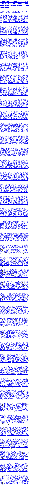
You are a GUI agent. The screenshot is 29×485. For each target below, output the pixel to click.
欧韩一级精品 (6, 349)
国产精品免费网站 (3, 111)
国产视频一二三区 (23, 140)
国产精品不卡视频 (3, 15)
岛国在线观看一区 (22, 213)
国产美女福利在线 (15, 78)
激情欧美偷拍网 (12, 369)
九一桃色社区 (12, 302)
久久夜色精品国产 (22, 79)
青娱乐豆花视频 (21, 419)
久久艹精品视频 (20, 156)
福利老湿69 (19, 356)
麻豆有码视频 (9, 322)
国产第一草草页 (15, 53)
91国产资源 (7, 356)
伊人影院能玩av (11, 250)
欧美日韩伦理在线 (3, 119)
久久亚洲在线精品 (16, 99)
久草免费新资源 (16, 42)
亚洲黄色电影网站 (19, 257)
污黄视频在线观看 (14, 86)
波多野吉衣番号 (18, 116)
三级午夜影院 (24, 302)
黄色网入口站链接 (9, 465)
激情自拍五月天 (5, 179)
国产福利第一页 (19, 445)
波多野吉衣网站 (17, 43)
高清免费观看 (11, 201)
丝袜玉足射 (10, 407)
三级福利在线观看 (24, 184)
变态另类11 (5, 418)
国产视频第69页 (20, 265)
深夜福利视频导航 (7, 35)
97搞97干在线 (4, 440)
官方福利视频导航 (9, 167)
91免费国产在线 (15, 201)
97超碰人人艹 (19, 457)
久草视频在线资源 (12, 288)
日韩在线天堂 (5, 64)
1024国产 (11, 451)
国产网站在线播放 (8, 81)
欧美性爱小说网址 (18, 150)
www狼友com (22, 335)
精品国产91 (25, 262)
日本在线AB (14, 289)
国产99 (17, 466)
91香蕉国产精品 (24, 210)
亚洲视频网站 (20, 167)
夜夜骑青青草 (20, 211)
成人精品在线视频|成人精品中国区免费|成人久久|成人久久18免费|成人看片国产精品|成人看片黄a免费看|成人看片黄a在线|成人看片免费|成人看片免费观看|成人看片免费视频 (14, 232)
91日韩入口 (3, 323)
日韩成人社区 (11, 359)
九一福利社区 (12, 454)
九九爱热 (25, 253)
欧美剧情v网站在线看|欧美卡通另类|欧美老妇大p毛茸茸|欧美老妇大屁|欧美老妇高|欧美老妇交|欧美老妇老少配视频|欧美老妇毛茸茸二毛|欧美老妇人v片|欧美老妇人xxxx (14, 242)
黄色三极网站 (7, 50)
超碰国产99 (11, 475)
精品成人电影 (25, 387)
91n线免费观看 (10, 305)
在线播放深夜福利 (6, 216)
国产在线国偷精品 (6, 59)
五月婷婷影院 (14, 282)
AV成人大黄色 (15, 405)
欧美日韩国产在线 (20, 337)
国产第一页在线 (5, 95)
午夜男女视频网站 (17, 197)
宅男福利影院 (4, 63)
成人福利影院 (22, 223)
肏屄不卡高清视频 (17, 371)
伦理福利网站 (17, 79)
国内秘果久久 (11, 275)
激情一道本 (23, 305)
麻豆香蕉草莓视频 (10, 271)
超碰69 (5, 275)
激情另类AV (4, 414)
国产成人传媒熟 (23, 404)
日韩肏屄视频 (24, 258)
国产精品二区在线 (12, 117)
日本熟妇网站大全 (3, 289)
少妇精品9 (3, 446)
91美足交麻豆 (3, 430)
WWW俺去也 (3, 427)
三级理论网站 (5, 55)
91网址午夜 (9, 311)
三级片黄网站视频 (17, 190)
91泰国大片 (5, 385)
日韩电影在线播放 (19, 203)
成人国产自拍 (16, 214)
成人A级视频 (5, 423)
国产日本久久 (23, 144)
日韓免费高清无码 (17, 66)
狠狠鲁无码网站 (15, 385)
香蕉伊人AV (13, 295)
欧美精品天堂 (13, 173)
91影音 (8, 275)
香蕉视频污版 (8, 302)
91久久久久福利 (17, 51)
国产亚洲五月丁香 (22, 102)
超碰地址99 (14, 277)
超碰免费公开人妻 (8, 202)
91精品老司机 (22, 433)
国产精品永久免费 (11, 392)
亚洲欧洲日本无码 (8, 439)
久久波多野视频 (7, 331)
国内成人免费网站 (9, 147)
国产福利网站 (23, 228)
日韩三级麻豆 (16, 418)
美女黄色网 (24, 478)
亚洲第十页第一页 (9, 21)
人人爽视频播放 (25, 107)
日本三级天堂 (19, 138)
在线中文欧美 (5, 166)
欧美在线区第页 (7, 175)
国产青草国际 (14, 21)
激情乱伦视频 (24, 405)
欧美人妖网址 (7, 26)
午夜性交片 (17, 253)
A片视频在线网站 (8, 82)
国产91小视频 (5, 284)
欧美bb (24, 415)
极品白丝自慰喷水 (7, 204)
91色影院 (15, 348)
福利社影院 (23, 272)
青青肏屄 (22, 422)
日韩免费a (26, 443)
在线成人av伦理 (16, 477)
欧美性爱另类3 (14, 301)
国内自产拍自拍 (2, 136)
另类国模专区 (14, 362)
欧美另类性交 (10, 301)
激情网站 (20, 446)
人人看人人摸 (3, 455)
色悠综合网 (14, 270)
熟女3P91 (21, 458)
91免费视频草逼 (21, 99)
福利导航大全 (7, 276)
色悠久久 (17, 391)
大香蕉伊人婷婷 (25, 394)
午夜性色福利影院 (25, 261)
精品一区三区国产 (4, 164)
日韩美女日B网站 (19, 166)
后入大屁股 (14, 260)
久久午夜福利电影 (6, 69)
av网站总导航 (9, 283)
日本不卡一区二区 (10, 149)
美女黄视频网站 (12, 79)
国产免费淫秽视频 (9, 192)
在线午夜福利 (18, 428)
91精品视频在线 (7, 381)
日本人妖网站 (6, 56)
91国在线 (7, 370)
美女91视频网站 (11, 420)
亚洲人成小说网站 (16, 329)
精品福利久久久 (21, 88)
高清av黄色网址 (9, 166)
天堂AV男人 (5, 432)
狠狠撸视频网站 (7, 18)
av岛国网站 (23, 386)
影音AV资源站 (15, 416)
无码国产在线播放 (14, 81)
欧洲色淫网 (7, 354)
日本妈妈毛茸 (3, 281)
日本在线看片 (23, 126)
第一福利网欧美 (13, 82)
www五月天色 (10, 342)
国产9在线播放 (21, 477)
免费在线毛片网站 (21, 62)
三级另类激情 (21, 380)
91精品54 (22, 288)
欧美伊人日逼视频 (17, 311)
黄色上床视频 (8, 454)
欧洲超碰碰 (11, 434)
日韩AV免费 (13, 469)
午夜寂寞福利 (20, 394)
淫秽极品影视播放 (25, 166)
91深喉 (22, 271)
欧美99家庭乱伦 (25, 86)
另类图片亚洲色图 (14, 423)
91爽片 (26, 277)
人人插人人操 (6, 379)
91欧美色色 (22, 480)
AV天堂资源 (14, 459)
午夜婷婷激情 (18, 459)
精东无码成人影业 (20, 441)
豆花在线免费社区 (18, 312)
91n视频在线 (16, 306)
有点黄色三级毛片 (10, 129)
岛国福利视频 (7, 399)
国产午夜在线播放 (13, 186)
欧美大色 (13, 284)
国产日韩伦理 (23, 470)
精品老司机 (21, 324)
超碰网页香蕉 (26, 78)
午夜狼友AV (24, 390)
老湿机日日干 (5, 130)
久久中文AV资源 (18, 272)
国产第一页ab (25, 385)
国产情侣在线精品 (14, 16)
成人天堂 (9, 293)
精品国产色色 (16, 326)
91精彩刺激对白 (8, 46)
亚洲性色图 (2, 349)
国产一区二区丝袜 (24, 76)
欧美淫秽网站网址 (23, 160)
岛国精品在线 (4, 94)
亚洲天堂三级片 (23, 116)
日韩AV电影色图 (2, 272)
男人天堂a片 (26, 344)
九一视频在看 (6, 421)
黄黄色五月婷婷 (24, 130)
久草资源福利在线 (17, 294)
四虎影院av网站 (18, 381)
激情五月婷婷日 (22, 178)
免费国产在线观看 (15, 135)
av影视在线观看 (2, 212)
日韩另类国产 (12, 15)
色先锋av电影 (12, 350)
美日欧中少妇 (18, 271)
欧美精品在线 (20, 95)
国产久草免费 (23, 472)
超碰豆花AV (11, 341)
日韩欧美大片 (12, 464)
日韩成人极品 (19, 174)
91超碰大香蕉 (16, 420)
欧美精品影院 (21, 32)
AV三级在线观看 (15, 149)
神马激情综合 (23, 393)
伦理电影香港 (10, 205)
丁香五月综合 (2, 201)
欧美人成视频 (12, 137)
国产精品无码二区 (22, 119)
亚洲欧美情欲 (7, 262)
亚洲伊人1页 (10, 484)
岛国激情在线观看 (19, 427)
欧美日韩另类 (24, 125)
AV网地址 (6, 478)
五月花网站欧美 (15, 179)
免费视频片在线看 (24, 177)
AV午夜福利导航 (15, 297)
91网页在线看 (9, 406)
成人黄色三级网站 (25, 81)
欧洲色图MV (17, 384)
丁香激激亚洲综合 (20, 28)
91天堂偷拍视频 (25, 103)
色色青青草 (6, 397)
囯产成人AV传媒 (18, 415)
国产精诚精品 (19, 281)
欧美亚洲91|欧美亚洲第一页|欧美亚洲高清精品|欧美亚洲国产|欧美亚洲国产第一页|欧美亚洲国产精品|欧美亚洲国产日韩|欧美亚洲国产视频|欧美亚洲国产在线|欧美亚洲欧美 (14, 233)
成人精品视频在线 (24, 154)
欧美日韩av (7, 451)
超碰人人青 (7, 317)
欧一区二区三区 (19, 263)
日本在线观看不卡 (20, 106)
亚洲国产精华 (5, 253)
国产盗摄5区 (17, 369)
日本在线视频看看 (19, 210)
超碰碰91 (2, 481)
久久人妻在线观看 (6, 326)
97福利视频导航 (11, 348)
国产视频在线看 (21, 329)
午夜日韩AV (11, 399)
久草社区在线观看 (24, 298)
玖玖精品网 (23, 333)
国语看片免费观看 (15, 211)
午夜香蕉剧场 (25, 317)
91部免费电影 (3, 356)
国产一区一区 (15, 185)
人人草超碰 (4, 355)
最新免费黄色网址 (16, 209)
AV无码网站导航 (14, 337)
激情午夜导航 (20, 309)
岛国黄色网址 (18, 30)
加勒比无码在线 (2, 29)
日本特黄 (1, 435)
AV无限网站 (20, 466)
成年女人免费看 (11, 62)
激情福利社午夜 (22, 30)
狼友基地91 (14, 299)
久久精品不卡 (25, 54)
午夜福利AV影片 (17, 330)
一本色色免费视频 (5, 337)
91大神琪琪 (10, 463)
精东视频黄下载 (7, 438)
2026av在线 (23, 260)
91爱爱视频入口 (11, 168)
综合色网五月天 (13, 353)
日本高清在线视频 (24, 192)
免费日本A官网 (25, 411)
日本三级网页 (25, 205)
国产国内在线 (17, 123)
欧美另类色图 (11, 357)
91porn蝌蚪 (19, 321)
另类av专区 (7, 477)
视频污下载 (19, 331)
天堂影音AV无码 (16, 341)
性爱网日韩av (15, 356)
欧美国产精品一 (3, 135)
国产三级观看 (23, 150)
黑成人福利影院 (5, 126)
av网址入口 (4, 458)
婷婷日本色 (16, 259)
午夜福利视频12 (7, 153)
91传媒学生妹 (21, 418)
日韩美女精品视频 (16, 118)
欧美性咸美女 (23, 406)
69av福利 (10, 361)
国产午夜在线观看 (12, 217)
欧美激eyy (24, 441)
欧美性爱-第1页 (5, 16)
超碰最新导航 (15, 478)
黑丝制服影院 (26, 391)
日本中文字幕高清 (15, 156)
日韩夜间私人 (19, 105)
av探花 (17, 439)
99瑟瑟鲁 (2, 329)
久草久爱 (24, 403)
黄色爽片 (17, 378)
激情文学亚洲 (16, 475)
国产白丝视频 (19, 83)
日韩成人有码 (5, 479)
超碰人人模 (18, 299)
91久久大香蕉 (20, 373)
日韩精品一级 (7, 288)
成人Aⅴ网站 (4, 369)
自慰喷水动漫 (11, 131)
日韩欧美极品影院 (10, 68)
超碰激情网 (16, 454)
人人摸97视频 (9, 442)
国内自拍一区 (3, 165)
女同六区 (22, 312)
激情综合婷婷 (12, 143)
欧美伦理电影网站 (12, 59)
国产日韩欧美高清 (12, 152)
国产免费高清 (22, 155)
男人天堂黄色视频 (6, 168)
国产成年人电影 (7, 79)
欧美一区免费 (15, 128)
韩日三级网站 (15, 305)
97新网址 (27, 342)
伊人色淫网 (4, 257)
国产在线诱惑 (26, 88)
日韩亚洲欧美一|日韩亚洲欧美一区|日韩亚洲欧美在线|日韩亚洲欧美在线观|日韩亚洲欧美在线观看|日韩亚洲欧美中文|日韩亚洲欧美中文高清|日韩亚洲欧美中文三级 (14, 240)
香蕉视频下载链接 (25, 282)
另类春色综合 (15, 410)
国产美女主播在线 (22, 77)
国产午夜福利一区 (24, 39)
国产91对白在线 (10, 80)
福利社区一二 (3, 163)
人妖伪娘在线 (16, 471)
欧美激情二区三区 (24, 222)
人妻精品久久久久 (10, 78)
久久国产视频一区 (20, 200)
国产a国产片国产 (5, 187)
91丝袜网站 (26, 288)
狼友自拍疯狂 (18, 286)
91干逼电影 (12, 467)
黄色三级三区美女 (17, 44)
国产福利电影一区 (25, 19)
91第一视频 (3, 341)
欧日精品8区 (2, 392)
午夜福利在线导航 (25, 382)
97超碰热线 (14, 378)
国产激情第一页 (18, 360)
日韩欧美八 (25, 337)
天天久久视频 (26, 293)
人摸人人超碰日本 (19, 395)
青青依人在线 (11, 466)
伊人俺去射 (8, 467)
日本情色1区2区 (19, 348)
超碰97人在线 (26, 477)
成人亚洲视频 (10, 95)
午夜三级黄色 (11, 224)
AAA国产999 (21, 476)
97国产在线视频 (20, 463)
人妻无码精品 (20, 31)
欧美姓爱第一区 (23, 349)
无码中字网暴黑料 (3, 140)
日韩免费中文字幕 (25, 136)
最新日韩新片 (14, 55)
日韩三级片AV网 (11, 456)
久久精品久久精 (9, 432)
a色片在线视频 (24, 167)
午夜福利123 (20, 259)
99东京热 (27, 472)
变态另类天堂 (9, 393)
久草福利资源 (20, 439)
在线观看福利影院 (11, 214)
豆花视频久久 (20, 398)
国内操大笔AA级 (23, 35)
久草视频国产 (14, 360)
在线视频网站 (20, 19)
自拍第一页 (23, 445)
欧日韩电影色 (8, 119)
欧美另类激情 (5, 70)
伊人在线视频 (23, 430)
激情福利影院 (13, 314)
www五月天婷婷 (25, 432)
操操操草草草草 (19, 76)
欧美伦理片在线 (21, 163)
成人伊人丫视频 (16, 372)
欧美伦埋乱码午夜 (23, 431)
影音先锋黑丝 (23, 338)
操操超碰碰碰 (8, 92)
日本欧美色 (9, 469)
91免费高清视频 (13, 100)
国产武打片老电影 (17, 213)
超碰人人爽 (16, 444)
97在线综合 (23, 334)
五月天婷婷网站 (15, 56)
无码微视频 (22, 443)
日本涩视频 (20, 297)
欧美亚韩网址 (10, 76)
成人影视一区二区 (7, 77)
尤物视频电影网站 (20, 151)
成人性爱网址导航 (9, 402)
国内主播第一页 (2, 202)
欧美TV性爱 (3, 285)
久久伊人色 (4, 405)
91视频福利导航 (20, 390)
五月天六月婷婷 (25, 106)
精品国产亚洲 (7, 224)
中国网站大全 (16, 168)
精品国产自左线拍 (20, 64)
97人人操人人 (2, 256)
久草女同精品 (20, 300)
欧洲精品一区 (3, 227)
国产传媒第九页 (9, 445)
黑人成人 (7, 414)
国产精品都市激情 (10, 70)
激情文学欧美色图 (23, 51)
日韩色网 (15, 464)
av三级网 (14, 271)
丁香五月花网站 (18, 58)
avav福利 (25, 381)
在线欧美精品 (3, 43)
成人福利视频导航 (20, 432)
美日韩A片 (5, 368)
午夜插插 (2, 275)
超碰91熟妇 (26, 360)
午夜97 (15, 264)
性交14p (25, 299)
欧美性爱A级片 (8, 433)
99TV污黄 (8, 447)
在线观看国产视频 (3, 100)
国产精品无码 (25, 112)
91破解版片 (10, 273)
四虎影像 (1, 287)
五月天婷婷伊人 (17, 199)
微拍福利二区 (5, 41)
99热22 (4, 261)
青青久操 (12, 293)
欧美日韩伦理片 (18, 82)
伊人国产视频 (14, 192)
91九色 (27, 345)
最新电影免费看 (15, 229)
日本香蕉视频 (23, 330)
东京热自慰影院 (6, 142)
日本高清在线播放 (8, 212)
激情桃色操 (24, 373)
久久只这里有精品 (13, 374)
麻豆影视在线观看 (8, 188)
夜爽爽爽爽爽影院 (4, 222)
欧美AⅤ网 (11, 249)
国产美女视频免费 (17, 148)
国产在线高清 (21, 227)
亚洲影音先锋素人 (19, 407)
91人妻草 (23, 465)
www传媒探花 (6, 345)
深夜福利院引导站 (15, 251)
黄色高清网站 (6, 178)
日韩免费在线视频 (4, 34)
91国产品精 (20, 307)
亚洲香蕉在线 (7, 213)
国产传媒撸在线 (17, 38)
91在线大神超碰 (10, 452)
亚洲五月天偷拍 (18, 470)
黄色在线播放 (2, 137)
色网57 (22, 415)
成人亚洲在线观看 (17, 160)
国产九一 (22, 275)
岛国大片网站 (20, 16)
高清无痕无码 (7, 341)
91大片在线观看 (14, 310)
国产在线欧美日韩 (7, 162)
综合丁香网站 (7, 20)
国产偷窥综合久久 (23, 40)
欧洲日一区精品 (21, 344)
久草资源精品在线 (8, 373)
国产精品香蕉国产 (25, 196)
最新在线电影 (22, 38)
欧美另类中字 (15, 151)
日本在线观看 (12, 396)
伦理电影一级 (3, 208)
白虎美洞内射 (4, 406)
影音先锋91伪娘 (25, 271)
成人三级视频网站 (20, 91)
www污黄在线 (13, 470)
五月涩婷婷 (21, 299)
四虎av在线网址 (14, 349)
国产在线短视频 (19, 65)
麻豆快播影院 (17, 335)
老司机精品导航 (4, 264)
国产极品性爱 (18, 433)
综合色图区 (19, 422)
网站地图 (19, 12)
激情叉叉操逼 (21, 20)
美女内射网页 (25, 131)
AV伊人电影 (13, 355)
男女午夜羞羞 (4, 160)
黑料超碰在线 (15, 107)
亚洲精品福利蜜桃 (18, 117)
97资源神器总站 (7, 380)
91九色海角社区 (11, 323)
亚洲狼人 (22, 381)
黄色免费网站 (2, 294)
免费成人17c (11, 281)
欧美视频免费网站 (23, 44)
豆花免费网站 (13, 312)
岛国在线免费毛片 (14, 198)
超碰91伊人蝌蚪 (10, 416)
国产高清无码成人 (23, 132)
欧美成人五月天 (25, 229)
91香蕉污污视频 (25, 216)
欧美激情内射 (18, 447)
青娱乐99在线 (23, 249)
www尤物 (5, 283)
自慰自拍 (12, 446)
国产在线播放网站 (21, 104)
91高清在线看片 (10, 64)
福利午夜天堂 (7, 422)
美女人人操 (12, 311)
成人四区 (10, 277)
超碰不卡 (3, 359)
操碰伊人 (22, 284)
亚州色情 (16, 386)
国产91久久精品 (14, 91)
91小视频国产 (9, 274)
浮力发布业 (10, 349)
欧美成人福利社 (18, 63)
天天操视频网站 (22, 283)
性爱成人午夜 (2, 399)
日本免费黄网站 (25, 56)
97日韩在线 (6, 484)
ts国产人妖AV (22, 250)
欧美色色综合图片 (11, 440)
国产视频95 (25, 482)
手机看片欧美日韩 (9, 30)
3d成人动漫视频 (2, 104)
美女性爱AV (13, 258)
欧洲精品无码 (25, 161)
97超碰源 (10, 444)
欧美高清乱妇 (21, 131)
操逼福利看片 (16, 62)
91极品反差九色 (21, 285)
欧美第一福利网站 (19, 172)
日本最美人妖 (7, 124)
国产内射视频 (18, 283)
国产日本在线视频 (17, 87)
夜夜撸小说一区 (25, 32)
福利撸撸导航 (4, 465)
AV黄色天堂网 (5, 483)
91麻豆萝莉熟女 (24, 273)
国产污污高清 (3, 203)
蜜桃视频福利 (19, 370)
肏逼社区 (23, 342)
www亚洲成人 (11, 387)
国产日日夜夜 (7, 277)
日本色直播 (23, 481)
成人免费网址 (14, 126)
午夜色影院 (2, 283)
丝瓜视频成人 (5, 220)
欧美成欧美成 (16, 175)
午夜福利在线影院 (8, 360)
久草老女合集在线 (4, 416)
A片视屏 (20, 350)
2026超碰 (18, 256)
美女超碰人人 (17, 314)
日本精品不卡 (9, 106)
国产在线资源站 (18, 171)
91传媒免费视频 (11, 394)
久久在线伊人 (17, 440)
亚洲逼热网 (25, 444)
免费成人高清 (21, 139)
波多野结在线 (14, 125)
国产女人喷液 (11, 142)
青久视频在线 (20, 34)
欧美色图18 (9, 353)
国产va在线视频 (4, 125)
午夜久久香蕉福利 (8, 427)
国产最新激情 (19, 142)
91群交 (20, 333)
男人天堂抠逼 (7, 350)
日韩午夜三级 (10, 103)
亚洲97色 (16, 258)
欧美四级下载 (20, 224)
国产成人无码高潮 (17, 15)
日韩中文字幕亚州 (20, 112)
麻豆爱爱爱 (20, 302)
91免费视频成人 (3, 228)
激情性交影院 (23, 71)
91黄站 (15, 324)
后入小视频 (9, 264)
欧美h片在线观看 (6, 144)
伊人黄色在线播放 (19, 346)
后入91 (17, 307)
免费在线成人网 (12, 319)
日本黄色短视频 (5, 466)
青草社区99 (22, 311)
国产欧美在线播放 (22, 93)
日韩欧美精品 (5, 120)
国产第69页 (6, 336)
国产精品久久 (19, 275)
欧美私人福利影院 (12, 124)
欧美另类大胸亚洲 (17, 153)
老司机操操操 (15, 31)
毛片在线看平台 (21, 42)
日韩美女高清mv (23, 58)
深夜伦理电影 (7, 93)
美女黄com (17, 333)
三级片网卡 (10, 282)
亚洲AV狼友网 (21, 438)
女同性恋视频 (21, 326)
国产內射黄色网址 (5, 250)
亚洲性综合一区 (18, 165)
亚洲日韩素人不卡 (20, 464)
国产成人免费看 (5, 19)
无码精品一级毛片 (5, 74)
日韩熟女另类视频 (24, 469)
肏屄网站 (1, 362)
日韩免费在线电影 (24, 41)
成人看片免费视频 (10, 164)
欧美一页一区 (7, 453)
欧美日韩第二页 (4, 67)
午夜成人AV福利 (5, 426)
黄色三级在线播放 (15, 34)
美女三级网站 (8, 196)
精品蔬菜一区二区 (20, 387)
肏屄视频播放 (22, 264)
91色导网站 (26, 378)
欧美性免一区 (10, 368)
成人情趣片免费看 (24, 138)
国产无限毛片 (7, 27)
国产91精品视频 (25, 101)
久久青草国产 (15, 457)
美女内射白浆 (20, 251)
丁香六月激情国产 (19, 125)
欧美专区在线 (8, 51)
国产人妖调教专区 (25, 300)
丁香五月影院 (4, 467)
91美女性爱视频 (23, 124)
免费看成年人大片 (20, 107)
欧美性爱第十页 (4, 68)
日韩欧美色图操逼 (26, 28)
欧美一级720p (5, 334)
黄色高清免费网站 (18, 469)
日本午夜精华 (14, 395)
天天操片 (6, 346)
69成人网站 (8, 471)
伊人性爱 (2, 378)
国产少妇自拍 (16, 350)
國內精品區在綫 (18, 383)
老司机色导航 (5, 468)
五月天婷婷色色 (17, 284)
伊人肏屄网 (24, 346)
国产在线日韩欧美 (3, 114)
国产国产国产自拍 (10, 296)
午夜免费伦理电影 (17, 71)
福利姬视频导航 (12, 29)
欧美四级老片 (19, 141)
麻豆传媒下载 (19, 188)
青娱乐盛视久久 (11, 344)
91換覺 (15, 443)
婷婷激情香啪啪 (10, 297)
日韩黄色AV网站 (8, 300)
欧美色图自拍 (11, 17)
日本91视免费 (13, 415)
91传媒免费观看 (8, 295)
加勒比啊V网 (14, 439)
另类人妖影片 (13, 208)
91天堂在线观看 (22, 199)
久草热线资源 (4, 471)
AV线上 (11, 320)
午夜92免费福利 (25, 118)
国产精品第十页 (3, 415)
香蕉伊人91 (7, 361)
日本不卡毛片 (12, 148)
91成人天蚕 (5, 313)
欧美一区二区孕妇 (4, 172)
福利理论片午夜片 (24, 92)
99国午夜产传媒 (19, 423)
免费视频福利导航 (6, 325)
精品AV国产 (12, 306)
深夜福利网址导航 (4, 447)
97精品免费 (16, 285)
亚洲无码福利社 (9, 409)
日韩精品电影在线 (8, 132)
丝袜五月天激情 (9, 367)
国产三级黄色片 (8, 100)
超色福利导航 (23, 128)
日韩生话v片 (18, 483)
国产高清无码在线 (23, 100)
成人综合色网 (13, 199)
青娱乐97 (11, 331)
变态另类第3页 (23, 67)
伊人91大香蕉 (23, 325)
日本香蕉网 (10, 426)
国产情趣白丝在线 (9, 33)
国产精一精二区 (22, 59)
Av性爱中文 (11, 317)
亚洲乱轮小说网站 (12, 472)
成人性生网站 (26, 419)
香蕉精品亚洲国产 (20, 478)
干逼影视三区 (20, 101)
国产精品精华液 (2, 44)
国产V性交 (22, 451)
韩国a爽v (19, 366)
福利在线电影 (22, 33)
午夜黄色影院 (8, 257)
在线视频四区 (12, 44)
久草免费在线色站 (10, 324)
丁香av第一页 (7, 429)
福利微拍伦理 (4, 393)
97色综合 (15, 275)
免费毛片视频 (19, 368)
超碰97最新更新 (10, 346)
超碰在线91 (25, 384)
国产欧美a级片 (16, 32)
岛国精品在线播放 (9, 384)
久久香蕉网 (14, 391)
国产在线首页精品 (12, 123)
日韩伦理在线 (12, 325)
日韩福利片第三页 (12, 38)
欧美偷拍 (25, 380)
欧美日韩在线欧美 (7, 137)
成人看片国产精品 (14, 188)
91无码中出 (14, 336)
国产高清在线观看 (11, 90)
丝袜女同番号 (10, 16)
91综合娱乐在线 (12, 429)
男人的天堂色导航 (23, 353)
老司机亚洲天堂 (22, 270)
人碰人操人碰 (21, 262)
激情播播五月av (18, 435)
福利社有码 (13, 404)
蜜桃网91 (21, 434)
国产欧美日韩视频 (8, 215)
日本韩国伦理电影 (22, 18)
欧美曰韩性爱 (13, 332)
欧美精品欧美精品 (20, 205)
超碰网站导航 (11, 57)
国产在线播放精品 (8, 177)
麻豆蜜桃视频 (23, 120)
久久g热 (2, 335)
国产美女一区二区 (13, 210)
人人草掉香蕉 (26, 168)
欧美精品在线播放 (14, 167)
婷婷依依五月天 (22, 429)
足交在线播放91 (24, 31)
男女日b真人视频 (14, 83)
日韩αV (20, 336)
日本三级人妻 (18, 277)
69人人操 (26, 260)
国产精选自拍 (10, 130)
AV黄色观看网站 (9, 174)
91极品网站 (14, 383)
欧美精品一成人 (25, 452)
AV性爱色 (24, 259)
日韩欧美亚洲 (17, 261)
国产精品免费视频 (24, 225)
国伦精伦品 (21, 411)
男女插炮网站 (13, 71)
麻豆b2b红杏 (14, 445)
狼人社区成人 (26, 115)
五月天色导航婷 (12, 430)
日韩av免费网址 (13, 458)
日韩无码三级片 (24, 409)
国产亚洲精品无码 (12, 35)
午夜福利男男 (2, 27)
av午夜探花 (9, 312)
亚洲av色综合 (10, 478)
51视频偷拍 (9, 313)
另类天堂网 (21, 361)
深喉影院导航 (8, 154)
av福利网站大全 (16, 442)
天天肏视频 (3, 354)
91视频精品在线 (24, 111)
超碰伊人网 (18, 270)
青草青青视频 (15, 17)
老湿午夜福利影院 (25, 201)
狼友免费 (15, 325)
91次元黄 (18, 320)
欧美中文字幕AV (19, 342)
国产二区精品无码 (23, 165)
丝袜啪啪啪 (7, 265)
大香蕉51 (17, 324)
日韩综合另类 (25, 47)
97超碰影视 (19, 405)
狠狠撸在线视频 (7, 152)
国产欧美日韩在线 (13, 116)
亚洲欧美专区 (12, 252)
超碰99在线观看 (5, 307)
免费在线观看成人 (10, 176)
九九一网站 (16, 366)
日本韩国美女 (2, 224)
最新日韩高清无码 (3, 89)
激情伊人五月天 (10, 54)
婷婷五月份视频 (15, 480)
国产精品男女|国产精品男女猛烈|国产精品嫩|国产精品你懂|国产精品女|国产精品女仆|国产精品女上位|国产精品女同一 (14, 245)
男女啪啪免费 (15, 129)
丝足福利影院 (10, 378)
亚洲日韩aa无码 (17, 404)
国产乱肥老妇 (9, 105)
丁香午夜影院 (5, 299)
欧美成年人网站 (6, 17)
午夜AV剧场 (5, 263)
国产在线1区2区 (25, 70)
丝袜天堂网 (5, 287)
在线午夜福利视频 (22, 52)
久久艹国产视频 (24, 350)
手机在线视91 (20, 467)
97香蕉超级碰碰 (20, 135)
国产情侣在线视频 (4, 128)
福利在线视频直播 (15, 19)
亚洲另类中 (8, 435)
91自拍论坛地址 (7, 29)
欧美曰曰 (22, 332)
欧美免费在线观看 (18, 114)
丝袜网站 (19, 345)
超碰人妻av (3, 419)
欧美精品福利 (17, 202)
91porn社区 (6, 419)
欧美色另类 (16, 321)
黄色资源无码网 (11, 213)
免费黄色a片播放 (23, 148)
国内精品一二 (7, 371)
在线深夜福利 (22, 197)
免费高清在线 (13, 202)
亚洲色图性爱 (17, 392)
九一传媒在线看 (5, 444)
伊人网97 (5, 367)
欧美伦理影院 (14, 39)
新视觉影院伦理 (5, 32)
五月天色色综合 (20, 70)
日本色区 (26, 393)
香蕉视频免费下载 (9, 358)
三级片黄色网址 (22, 87)
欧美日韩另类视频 (14, 106)
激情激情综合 (3, 439)
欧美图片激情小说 (18, 208)
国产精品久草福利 (4, 311)
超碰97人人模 (11, 345)
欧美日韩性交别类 (11, 45)
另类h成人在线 (4, 443)
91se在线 (11, 431)
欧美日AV (3, 300)
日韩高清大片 (19, 46)
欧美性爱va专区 (4, 374)
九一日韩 (13, 367)
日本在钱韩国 (12, 438)
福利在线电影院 (16, 227)
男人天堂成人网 (26, 479)
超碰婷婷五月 (20, 69)
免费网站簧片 (24, 417)
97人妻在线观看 (15, 345)
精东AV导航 (10, 379)
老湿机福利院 (13, 322)
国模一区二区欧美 (14, 127)
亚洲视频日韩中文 (10, 398)
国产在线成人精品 (25, 91)
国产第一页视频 (12, 159)
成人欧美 (14, 346)
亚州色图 (8, 468)
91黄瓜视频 (6, 308)
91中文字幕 (24, 309)
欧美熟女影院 (7, 38)
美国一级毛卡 (16, 252)
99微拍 (24, 399)
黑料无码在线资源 (5, 214)
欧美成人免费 (6, 392)
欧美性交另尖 (11, 308)
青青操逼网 (4, 409)
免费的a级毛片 (17, 139)
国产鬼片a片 (16, 265)
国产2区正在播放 (3, 105)
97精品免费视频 (18, 67)
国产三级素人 (6, 480)
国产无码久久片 (13, 203)
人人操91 (20, 341)
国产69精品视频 (10, 107)
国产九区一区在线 (3, 433)
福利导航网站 (18, 126)
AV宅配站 (21, 367)
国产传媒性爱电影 (19, 357)
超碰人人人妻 (24, 269)
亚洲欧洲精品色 (12, 114)
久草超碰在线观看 (12, 75)
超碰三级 (12, 321)
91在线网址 (15, 249)
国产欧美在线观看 (13, 155)
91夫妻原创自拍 (24, 65)
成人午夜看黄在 (2, 215)
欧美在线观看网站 (20, 47)
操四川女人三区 (15, 103)
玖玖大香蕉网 (21, 313)
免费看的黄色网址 (7, 372)
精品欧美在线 (9, 67)
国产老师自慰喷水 (8, 208)
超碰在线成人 (21, 396)
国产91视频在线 (9, 125)
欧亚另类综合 (21, 403)
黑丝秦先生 (6, 310)
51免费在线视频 (11, 371)
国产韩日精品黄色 (22, 319)
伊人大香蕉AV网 (8, 446)
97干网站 (4, 319)
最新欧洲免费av (15, 200)
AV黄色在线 (26, 370)
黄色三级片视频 (3, 322)
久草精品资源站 (24, 301)
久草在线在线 (25, 149)
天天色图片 (24, 395)
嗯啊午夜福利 (15, 54)
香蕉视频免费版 (23, 188)
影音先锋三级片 (18, 402)
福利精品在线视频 (24, 83)
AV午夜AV (22, 294)
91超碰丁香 (18, 353)
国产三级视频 (20, 399)
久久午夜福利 (5, 31)
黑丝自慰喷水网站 (22, 137)
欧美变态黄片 (19, 128)
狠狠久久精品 (3, 464)
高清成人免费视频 (4, 78)
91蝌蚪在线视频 (16, 74)
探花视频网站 (19, 318)
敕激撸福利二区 (16, 90)
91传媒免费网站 (24, 356)
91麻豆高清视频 (25, 434)
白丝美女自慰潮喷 (14, 89)
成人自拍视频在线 (9, 228)
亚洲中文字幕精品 (22, 74)
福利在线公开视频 (22, 27)
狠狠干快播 (7, 285)
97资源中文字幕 (23, 204)
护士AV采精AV (9, 476)
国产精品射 (14, 414)
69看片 (10, 343)
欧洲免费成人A (5, 141)
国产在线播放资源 (7, 117)
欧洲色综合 (7, 464)
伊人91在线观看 (6, 357)
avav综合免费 (3, 387)
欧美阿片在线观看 (12, 285)
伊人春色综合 (5, 269)
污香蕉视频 (13, 335)
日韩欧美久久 (4, 286)
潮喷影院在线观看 (7, 66)
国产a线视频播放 (10, 221)
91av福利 (17, 336)
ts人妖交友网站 (18, 362)
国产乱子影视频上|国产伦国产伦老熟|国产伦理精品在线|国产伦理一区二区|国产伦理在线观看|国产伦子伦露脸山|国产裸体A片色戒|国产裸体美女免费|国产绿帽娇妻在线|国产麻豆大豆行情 (14, 238)
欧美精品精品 (25, 123)
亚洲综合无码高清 (8, 173)
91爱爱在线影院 (17, 430)
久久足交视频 (8, 258)
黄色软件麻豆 (6, 107)
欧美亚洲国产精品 (21, 175)
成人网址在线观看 (8, 272)
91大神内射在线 (13, 132)
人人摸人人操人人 (15, 397)
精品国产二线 (13, 120)
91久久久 (13, 384)
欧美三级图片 (20, 17)
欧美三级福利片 (23, 68)
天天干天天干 (8, 410)
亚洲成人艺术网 (18, 468)
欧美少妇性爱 (7, 217)
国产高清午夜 (9, 222)
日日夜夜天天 (21, 123)
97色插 (25, 265)
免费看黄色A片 (11, 93)
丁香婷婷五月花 (20, 56)
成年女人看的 (19, 222)
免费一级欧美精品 (6, 40)
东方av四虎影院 (9, 459)
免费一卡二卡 (25, 467)
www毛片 (10, 414)
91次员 (19, 480)
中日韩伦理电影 (5, 205)
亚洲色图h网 (22, 293)
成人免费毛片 (23, 171)
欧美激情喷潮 (10, 161)
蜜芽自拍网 (19, 349)
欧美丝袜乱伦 (15, 216)
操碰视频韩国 (16, 296)
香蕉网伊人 (6, 256)
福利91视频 (6, 391)
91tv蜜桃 (6, 324)
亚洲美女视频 (9, 28)
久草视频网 (23, 402)
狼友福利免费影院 (17, 40)
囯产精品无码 (23, 46)
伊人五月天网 (24, 457)
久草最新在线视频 (24, 117)
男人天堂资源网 (20, 479)
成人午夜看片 (11, 118)
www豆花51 (16, 467)
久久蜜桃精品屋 (21, 440)
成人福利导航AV (2, 252)
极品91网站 (13, 483)
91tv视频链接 (14, 320)
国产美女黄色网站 (24, 366)
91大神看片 (16, 302)
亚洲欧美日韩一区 (4, 88)
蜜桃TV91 (19, 386)
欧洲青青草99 (16, 359)
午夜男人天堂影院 (24, 318)
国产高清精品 (26, 113)
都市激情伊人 (18, 443)
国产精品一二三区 (19, 86)
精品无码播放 (10, 126)
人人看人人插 (17, 217)
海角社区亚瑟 (2, 262)
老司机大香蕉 (9, 443)
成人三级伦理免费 (20, 57)
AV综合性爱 (10, 480)
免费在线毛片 (21, 391)
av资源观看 (14, 421)
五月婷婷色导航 (15, 334)
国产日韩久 (24, 423)
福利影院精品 (4, 154)
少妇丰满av (5, 362)
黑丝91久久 (9, 482)
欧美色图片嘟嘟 (20, 189)
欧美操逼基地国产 (18, 472)
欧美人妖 (22, 286)
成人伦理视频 (13, 160)
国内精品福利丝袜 (9, 91)
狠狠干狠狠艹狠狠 (22, 320)
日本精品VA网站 (4, 353)
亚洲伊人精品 (10, 185)
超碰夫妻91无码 (3, 21)
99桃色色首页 (12, 326)
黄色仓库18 (7, 344)
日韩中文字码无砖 (3, 92)
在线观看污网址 (7, 148)
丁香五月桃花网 (12, 92)
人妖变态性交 (18, 393)
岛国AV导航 (4, 441)
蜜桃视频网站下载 (22, 153)
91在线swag (10, 336)
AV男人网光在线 (6, 259)
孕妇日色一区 (17, 159)
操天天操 (23, 427)
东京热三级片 (12, 227)
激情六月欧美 (3, 58)
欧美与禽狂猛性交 (5, 282)
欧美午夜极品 (12, 115)
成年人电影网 (25, 34)
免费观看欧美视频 (22, 162)
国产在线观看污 (18, 75)
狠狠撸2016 (16, 313)
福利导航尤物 (25, 147)
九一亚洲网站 (6, 408)
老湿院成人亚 (5, 112)
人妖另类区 (17, 455)
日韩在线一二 (22, 322)
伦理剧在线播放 (18, 39)
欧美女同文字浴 (20, 214)
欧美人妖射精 (2, 276)
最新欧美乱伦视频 (15, 130)
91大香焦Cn (17, 295)
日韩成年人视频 (5, 103)
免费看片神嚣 (22, 50)
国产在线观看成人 (8, 199)
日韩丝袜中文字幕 (10, 156)
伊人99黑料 (12, 366)
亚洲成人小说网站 (16, 308)
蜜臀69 (8, 348)
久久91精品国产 (21, 226)
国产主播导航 (25, 53)
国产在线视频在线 (24, 174)
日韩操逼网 (24, 466)
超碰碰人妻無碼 (11, 481)
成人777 (7, 305)
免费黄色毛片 (3, 177)
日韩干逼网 (7, 261)
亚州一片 (16, 373)
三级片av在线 (23, 383)
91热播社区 (6, 395)
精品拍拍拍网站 (25, 26)
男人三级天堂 (18, 155)
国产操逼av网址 (12, 261)
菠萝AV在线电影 (10, 385)
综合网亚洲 (20, 453)
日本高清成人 (12, 223)
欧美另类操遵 (20, 410)
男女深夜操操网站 (21, 164)
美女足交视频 (4, 431)
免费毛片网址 (6, 329)
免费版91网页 (3, 370)
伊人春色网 (13, 428)
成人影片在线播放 (3, 186)
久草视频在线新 (5, 47)
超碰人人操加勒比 (3, 46)
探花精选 (1, 452)
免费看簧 (14, 434)
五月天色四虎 (8, 43)
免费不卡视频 (18, 100)
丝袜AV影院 (8, 369)
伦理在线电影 (25, 89)
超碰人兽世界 (15, 317)
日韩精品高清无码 (18, 204)
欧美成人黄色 (5, 452)
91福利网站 (24, 458)
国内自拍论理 (14, 407)
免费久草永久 (10, 127)
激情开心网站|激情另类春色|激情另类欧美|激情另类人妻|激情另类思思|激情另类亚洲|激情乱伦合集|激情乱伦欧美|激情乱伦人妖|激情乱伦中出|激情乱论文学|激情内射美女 (14, 236)
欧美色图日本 (2, 336)
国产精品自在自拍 (13, 196)
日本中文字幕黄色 (10, 479)
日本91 (26, 427)
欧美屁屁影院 (20, 136)
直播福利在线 (16, 163)
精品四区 (24, 397)
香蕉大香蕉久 (13, 253)
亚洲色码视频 (14, 76)
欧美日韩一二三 (11, 27)
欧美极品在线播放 (12, 144)
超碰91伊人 (25, 408)
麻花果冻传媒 (24, 16)
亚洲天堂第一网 (5, 296)
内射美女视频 (14, 30)
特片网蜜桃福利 (20, 54)
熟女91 (4, 273)
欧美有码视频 (17, 119)
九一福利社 (3, 309)
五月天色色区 (24, 306)
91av (27, 251)
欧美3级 (20, 481)
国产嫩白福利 (9, 120)
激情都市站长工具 (23, 447)
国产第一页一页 (18, 215)
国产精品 (14, 466)
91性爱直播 (17, 426)
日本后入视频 (10, 310)
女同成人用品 (8, 75)
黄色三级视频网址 (14, 46)
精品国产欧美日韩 (11, 259)
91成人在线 (15, 281)
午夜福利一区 (8, 114)
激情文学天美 (11, 382)
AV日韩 (3, 277)
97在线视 (4, 470)
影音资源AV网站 (23, 468)
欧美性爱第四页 (2, 79)
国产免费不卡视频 (4, 176)
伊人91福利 (7, 309)
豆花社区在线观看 (22, 442)
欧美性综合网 (10, 211)
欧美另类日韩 (6, 54)
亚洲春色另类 (21, 308)
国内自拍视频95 (19, 374)
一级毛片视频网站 (19, 212)
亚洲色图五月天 (24, 69)
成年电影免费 (8, 15)
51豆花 (15, 307)
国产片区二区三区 (21, 191)
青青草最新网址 (17, 137)
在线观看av (23, 360)
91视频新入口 (17, 411)
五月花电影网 (15, 269)
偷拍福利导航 (16, 104)
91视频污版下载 (9, 39)
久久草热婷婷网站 (16, 250)
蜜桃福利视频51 (6, 113)
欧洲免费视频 (26, 43)
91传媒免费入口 (23, 287)
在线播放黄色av (12, 150)
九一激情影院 (10, 397)
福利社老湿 (13, 409)
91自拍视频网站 (8, 71)
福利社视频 (24, 297)
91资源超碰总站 (21, 444)
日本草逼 (12, 418)
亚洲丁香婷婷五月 (5, 151)
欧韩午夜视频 (4, 358)
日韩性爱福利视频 (8, 203)
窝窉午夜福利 (10, 112)
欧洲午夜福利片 (20, 452)
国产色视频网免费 (6, 62)
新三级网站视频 (24, 142)
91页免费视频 (22, 372)
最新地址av (6, 294)
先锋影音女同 (5, 221)
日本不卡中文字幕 (3, 420)
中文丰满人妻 (19, 249)
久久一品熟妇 (6, 335)
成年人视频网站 (12, 139)
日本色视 (13, 444)
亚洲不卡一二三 (20, 397)
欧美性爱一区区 (19, 347)
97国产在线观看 (8, 86)
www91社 (23, 289)
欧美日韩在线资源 (20, 185)
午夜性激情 (11, 441)
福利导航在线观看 (15, 187)
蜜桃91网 (25, 371)
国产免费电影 (10, 19)
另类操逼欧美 (5, 28)
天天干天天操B (5, 298)
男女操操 (26, 348)
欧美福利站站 (9, 138)
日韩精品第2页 (10, 184)
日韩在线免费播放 (16, 88)
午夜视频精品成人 (15, 205)
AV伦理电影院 (2, 394)
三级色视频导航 (14, 166)
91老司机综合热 (16, 446)
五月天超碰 (12, 313)
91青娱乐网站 (25, 307)
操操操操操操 (15, 174)
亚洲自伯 (11, 381)
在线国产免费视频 (11, 52)
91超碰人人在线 (7, 411)
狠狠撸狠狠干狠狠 (7, 115)
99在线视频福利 (5, 428)
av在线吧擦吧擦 (15, 64)
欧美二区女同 (20, 201)
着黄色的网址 (22, 186)
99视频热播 (2, 484)
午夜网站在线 (17, 29)
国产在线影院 (6, 45)
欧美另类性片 (13, 58)
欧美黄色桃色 (16, 481)
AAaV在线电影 (25, 359)
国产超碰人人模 (10, 34)
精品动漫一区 (7, 57)
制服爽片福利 (3, 396)
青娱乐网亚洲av (15, 408)
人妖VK (4, 350)
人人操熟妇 (10, 256)
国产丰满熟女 (14, 172)
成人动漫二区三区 (22, 90)
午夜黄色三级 (15, 331)
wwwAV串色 (4, 366)
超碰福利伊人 (22, 29)
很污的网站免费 (5, 161)
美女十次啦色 (15, 452)
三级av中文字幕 (5, 127)
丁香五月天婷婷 (18, 55)
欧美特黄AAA (21, 426)
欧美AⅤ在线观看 (5, 342)
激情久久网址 (14, 94)
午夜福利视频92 (11, 42)
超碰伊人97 (11, 380)
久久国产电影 (8, 160)
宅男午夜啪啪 (20, 417)
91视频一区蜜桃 (12, 333)
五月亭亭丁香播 (14, 65)
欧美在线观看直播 (3, 167)
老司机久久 (26, 335)
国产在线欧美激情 (17, 27)
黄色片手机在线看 (19, 196)
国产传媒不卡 (18, 451)
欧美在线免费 (17, 77)
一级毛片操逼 (8, 227)
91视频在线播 (23, 345)
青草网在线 (19, 334)
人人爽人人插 (10, 55)
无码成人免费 (11, 216)
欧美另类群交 (26, 250)
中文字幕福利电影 (7, 197)
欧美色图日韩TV (18, 406)
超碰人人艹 (14, 298)
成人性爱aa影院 (5, 99)
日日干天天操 (10, 141)
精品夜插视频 (10, 220)
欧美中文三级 (5, 229)
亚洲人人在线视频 (10, 179)
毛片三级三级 (11, 113)
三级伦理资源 (13, 67)
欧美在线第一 (5, 83)
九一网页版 (24, 252)
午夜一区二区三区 (23, 143)
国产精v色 (3, 434)
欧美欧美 (10, 335)
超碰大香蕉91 (15, 347)
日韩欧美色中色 (8, 190)
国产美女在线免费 (10, 99)
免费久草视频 (6, 184)
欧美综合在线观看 (9, 135)
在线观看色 (3, 411)
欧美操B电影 (11, 417)
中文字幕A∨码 (14, 427)
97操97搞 (19, 287)
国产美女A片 (15, 342)
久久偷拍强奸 (15, 57)
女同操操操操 (21, 379)
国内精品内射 (16, 396)
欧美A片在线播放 (5, 463)
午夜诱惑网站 (11, 419)
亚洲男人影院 (19, 273)
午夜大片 (16, 456)
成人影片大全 (23, 94)
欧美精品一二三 (21, 45)
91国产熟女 (8, 366)
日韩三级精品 (24, 281)
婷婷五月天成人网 (13, 257)
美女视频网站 (15, 441)
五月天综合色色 (26, 139)
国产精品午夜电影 (8, 58)
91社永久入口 (17, 319)
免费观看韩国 (12, 163)
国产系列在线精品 (20, 229)
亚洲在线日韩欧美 (15, 189)
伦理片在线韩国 (23, 141)
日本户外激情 (22, 378)
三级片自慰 (15, 354)
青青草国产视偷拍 (13, 105)
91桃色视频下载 (13, 63)
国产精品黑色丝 (25, 214)
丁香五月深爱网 (15, 70)
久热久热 (25, 312)
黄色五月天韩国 (22, 343)
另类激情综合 (26, 99)
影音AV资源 (3, 344)
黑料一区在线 (23, 63)
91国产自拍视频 (2, 199)
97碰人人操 (16, 394)
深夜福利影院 (22, 217)
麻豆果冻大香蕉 (19, 317)
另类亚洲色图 (26, 483)
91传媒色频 (21, 455)
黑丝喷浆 (9, 253)
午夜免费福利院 (6, 472)
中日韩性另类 (16, 262)
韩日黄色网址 (23, 276)
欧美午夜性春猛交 (15, 164)
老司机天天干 (15, 432)
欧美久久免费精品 (18, 225)
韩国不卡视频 (11, 354)
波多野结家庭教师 (5, 22)
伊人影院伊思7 (2, 361)
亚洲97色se (24, 263)
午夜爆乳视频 (7, 104)
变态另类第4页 (20, 408)
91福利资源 (20, 471)
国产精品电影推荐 (22, 256)
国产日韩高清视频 (10, 88)
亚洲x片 (4, 360)
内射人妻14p (7, 359)
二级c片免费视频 (4, 174)
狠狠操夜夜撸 (11, 20)
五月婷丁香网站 (25, 200)
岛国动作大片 (2, 371)
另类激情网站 (21, 253)
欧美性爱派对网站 (14, 263)
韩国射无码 (25, 367)
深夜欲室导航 (14, 272)
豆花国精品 (8, 405)
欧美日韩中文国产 (25, 135)
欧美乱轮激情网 (17, 59)
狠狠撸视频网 (3, 295)
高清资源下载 (15, 224)
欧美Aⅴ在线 (10, 428)
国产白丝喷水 (8, 165)
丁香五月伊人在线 (14, 147)
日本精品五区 (13, 482)
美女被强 (14, 431)
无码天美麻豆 (23, 355)
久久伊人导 (15, 370)
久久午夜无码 (3, 477)
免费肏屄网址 (3, 51)
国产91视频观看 (7, 44)
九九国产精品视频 (6, 386)
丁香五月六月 (20, 130)
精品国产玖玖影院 (12, 455)
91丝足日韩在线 (24, 323)
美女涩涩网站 (3, 265)
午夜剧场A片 (20, 409)
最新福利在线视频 (16, 20)
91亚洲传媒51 (6, 383)
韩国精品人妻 (21, 482)
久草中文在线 (5, 106)
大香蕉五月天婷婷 (11, 294)
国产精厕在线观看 (21, 113)
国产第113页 (3, 288)
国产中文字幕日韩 (21, 221)
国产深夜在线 (21, 118)
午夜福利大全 (17, 102)
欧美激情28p (7, 394)
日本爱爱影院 (13, 343)
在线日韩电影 (4, 196)
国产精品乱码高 (11, 180)
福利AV (13, 361)
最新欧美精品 (7, 136)
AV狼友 (7, 440)
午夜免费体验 (24, 347)
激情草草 (3, 407)
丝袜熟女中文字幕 (12, 276)
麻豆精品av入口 (15, 113)
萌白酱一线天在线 (21, 168)
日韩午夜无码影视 (10, 209)
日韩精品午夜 (12, 136)
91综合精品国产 (12, 77)
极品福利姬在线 (9, 41)
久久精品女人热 (4, 156)
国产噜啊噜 (23, 416)
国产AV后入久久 (18, 288)
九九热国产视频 (8, 330)
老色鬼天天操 (18, 94)
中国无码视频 (6, 101)
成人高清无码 (5, 80)
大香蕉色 (23, 446)
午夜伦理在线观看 (25, 95)
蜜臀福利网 (6, 378)
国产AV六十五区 (8, 140)
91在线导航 (10, 383)
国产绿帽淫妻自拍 (3, 33)
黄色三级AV (9, 332)
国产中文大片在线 (14, 28)
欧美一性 (23, 398)
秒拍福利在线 (17, 162)
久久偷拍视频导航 (19, 421)
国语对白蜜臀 (24, 456)
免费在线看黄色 (20, 80)
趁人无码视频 (17, 50)
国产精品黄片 (10, 56)
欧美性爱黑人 (23, 82)
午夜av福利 (19, 325)
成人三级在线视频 (18, 152)
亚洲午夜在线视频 (20, 216)
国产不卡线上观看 (7, 155)
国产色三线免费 (17, 35)
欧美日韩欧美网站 (5, 191)
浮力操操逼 (16, 300)
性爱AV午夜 (5, 469)
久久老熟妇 (12, 471)
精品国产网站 (15, 69)
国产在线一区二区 (12, 40)
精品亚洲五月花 (16, 52)
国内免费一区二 (8, 198)
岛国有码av (13, 283)
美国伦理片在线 (5, 149)
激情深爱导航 (21, 26)
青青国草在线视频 (3, 86)
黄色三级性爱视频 (11, 191)
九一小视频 (23, 368)
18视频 (2, 326)
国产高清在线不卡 (7, 116)
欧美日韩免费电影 (20, 127)
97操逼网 (20, 261)
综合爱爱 (26, 398)
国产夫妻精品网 (4, 39)
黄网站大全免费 (17, 429)
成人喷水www (6, 251)
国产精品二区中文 (14, 212)
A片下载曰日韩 (13, 447)
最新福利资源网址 (15, 80)
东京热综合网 (11, 422)
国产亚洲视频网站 (7, 171)
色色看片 (24, 358)
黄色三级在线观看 (20, 103)
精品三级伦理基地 (18, 154)
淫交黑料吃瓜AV (21, 209)
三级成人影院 (20, 179)
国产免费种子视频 (19, 111)
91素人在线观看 (5, 270)
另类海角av (7, 319)
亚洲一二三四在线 (17, 180)
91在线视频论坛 (4, 138)
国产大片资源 (20, 161)
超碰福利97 (2, 475)
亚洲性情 (10, 395)
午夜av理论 (11, 356)
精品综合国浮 (12, 411)
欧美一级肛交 (4, 403)
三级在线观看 (5, 332)
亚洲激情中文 (6, 90)
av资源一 (8, 431)
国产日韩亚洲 (25, 151)
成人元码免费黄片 (12, 226)
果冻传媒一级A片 (17, 355)
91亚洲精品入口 (10, 338)
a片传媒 (13, 442)
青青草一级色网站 (9, 260)
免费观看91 (5, 459)
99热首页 (25, 422)
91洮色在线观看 (22, 180)
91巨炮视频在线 (21, 392)
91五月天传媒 (4, 384)
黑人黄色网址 (9, 321)
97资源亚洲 (25, 464)
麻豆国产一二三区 (12, 386)
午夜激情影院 (19, 177)
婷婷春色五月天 (5, 343)
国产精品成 (8, 320)
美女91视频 (7, 434)
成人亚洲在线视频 (18, 124)
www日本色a (2, 380)
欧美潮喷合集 (12, 119)
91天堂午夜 (15, 387)
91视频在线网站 (15, 382)
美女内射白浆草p (18, 332)
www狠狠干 (26, 332)
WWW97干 (24, 251)
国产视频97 (26, 275)
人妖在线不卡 (19, 184)
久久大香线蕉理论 (12, 50)
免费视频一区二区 (24, 172)
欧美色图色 (7, 281)
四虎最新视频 (26, 29)
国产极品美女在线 (14, 138)
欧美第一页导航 (20, 296)
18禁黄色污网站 (7, 139)
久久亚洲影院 (22, 202)
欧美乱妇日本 (6, 185)
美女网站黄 (6, 293)
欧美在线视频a (8, 210)
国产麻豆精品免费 (12, 165)
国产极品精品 (16, 191)
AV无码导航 (11, 421)
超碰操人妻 (6, 318)
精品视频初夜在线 (16, 419)
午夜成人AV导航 (9, 334)
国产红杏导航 (10, 337)
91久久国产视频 (16, 45)
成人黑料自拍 (21, 149)
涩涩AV (1, 360)
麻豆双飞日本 (22, 277)
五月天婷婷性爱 (14, 41)
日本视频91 (2, 383)
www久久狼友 (13, 406)
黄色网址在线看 (10, 200)
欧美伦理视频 (4, 192)
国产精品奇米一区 (17, 293)
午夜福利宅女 (10, 391)
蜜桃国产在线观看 (6, 42)
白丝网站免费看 (3, 91)
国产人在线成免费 (20, 198)
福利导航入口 (24, 331)
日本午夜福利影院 (7, 475)
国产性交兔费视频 (17, 178)
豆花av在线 (22, 371)
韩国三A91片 (25, 296)
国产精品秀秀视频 (11, 101)
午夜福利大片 (7, 87)
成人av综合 (2, 251)
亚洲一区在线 (10, 270)
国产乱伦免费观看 (16, 93)
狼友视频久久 (11, 408)
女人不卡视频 (22, 173)
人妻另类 (24, 439)
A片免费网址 (5, 482)
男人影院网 (7, 273)
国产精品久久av (3, 198)
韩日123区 (24, 313)
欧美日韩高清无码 (20, 22)
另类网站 (1, 301)
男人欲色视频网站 (24, 114)
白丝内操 (7, 441)
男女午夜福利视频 (4, 129)
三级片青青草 (10, 318)
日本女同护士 (19, 416)
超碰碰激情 (11, 390)
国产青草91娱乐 (25, 361)
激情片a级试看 (2, 333)
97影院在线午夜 (15, 287)
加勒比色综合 (9, 403)
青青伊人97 (8, 286)
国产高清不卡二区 (10, 229)
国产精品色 (19, 306)
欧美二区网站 (10, 187)
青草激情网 (10, 298)
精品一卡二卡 (4, 210)
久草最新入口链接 (17, 143)
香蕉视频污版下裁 (15, 309)
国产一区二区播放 (24, 215)
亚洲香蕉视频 (12, 197)
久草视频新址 (18, 228)
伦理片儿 (5, 274)
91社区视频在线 (18, 140)
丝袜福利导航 (17, 226)
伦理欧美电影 (18, 33)
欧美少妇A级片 (7, 306)
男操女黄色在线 (14, 112)
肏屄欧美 (13, 373)
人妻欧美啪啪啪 (9, 284)
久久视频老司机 (9, 299)
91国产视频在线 (10, 269)
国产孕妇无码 (14, 33)
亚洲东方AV (4, 402)
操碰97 (16, 409)
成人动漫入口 (3, 190)
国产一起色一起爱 (7, 102)
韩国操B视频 (20, 475)
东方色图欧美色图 (16, 131)
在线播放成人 (25, 212)
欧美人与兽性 (26, 223)
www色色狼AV (5, 297)
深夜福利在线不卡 (15, 161)
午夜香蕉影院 (17, 361)
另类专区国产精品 (23, 220)
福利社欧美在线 (13, 215)
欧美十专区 (24, 324)
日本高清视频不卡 (14, 177)
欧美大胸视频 (15, 184)
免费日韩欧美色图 (10, 31)
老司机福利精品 (24, 257)
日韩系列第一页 (19, 81)
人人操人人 (23, 274)
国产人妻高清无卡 (6, 131)
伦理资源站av (25, 420)
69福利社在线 (24, 374)
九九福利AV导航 (19, 465)
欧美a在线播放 (5, 76)
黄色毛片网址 (10, 83)
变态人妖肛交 (4, 314)
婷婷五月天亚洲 (18, 260)
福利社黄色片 (8, 186)
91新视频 (7, 387)
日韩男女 (14, 381)
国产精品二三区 (23, 21)
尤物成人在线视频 (9, 289)
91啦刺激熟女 (16, 438)
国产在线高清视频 (23, 15)
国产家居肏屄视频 (6, 123)
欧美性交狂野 (9, 458)
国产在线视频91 (12, 87)
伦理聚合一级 (11, 370)
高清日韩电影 (12, 162)
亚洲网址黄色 (25, 396)
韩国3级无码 (11, 329)
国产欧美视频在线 (17, 18)
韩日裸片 (15, 323)
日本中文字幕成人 (10, 287)
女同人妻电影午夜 (6, 226)
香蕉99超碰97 (19, 323)
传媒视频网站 (9, 415)
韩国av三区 (23, 321)
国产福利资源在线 (25, 17)
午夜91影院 (9, 263)
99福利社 (24, 463)
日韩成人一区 (26, 286)
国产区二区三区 (20, 53)
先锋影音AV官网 (11, 307)
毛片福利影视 (22, 66)
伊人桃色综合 (6, 481)
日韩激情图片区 (24, 187)
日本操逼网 (18, 458)
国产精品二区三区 (18, 92)
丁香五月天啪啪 (25, 22)
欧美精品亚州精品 (11, 32)
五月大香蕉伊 (17, 367)
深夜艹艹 (22, 362)
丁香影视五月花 (10, 47)
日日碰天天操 (16, 136)
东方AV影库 (8, 314)
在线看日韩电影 (10, 151)
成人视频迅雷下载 (21, 414)
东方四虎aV (24, 410)
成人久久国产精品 (16, 380)
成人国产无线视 (5, 189)
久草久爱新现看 (6, 456)
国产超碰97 (13, 426)
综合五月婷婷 (3, 75)
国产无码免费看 (7, 223)
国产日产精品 (19, 68)
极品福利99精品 (21, 115)
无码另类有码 (20, 129)
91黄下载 (10, 309)
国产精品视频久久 (7, 143)
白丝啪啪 (4, 417)
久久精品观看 (20, 456)
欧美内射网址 (12, 175)
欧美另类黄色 (8, 163)
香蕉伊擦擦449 (14, 358)
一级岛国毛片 (23, 105)
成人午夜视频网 (25, 179)
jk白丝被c (3, 317)
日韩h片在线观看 (12, 51)
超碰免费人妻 (9, 423)
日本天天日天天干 (18, 276)
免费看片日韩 (6, 211)
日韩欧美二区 (13, 190)
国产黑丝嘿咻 (14, 368)
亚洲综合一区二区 (25, 185)
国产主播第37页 (5, 209)
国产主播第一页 (8, 89)
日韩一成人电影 (18, 120)
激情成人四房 (15, 142)
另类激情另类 (21, 295)
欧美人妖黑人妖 (2, 217)
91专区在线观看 (23, 435)
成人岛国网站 (14, 274)
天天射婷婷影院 (11, 262)
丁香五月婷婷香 (18, 192)
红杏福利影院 (18, 186)
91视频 (17, 414)
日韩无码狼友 (14, 465)
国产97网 (23, 348)
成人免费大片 (12, 104)
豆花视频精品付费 (20, 354)
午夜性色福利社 (8, 470)
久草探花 (7, 420)
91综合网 (11, 410)
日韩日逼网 (12, 300)
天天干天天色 (5, 442)
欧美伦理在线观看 (23, 190)
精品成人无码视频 (22, 159)
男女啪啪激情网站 (10, 128)
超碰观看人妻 (5, 271)
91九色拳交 (25, 455)
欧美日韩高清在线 (9, 65)
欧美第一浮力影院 (15, 463)
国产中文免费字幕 (25, 211)
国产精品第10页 (12, 43)
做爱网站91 (15, 422)
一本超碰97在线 (9, 404)
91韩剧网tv (6, 323)
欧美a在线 (24, 475)
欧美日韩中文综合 (24, 152)
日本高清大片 (25, 156)
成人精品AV (20, 252)
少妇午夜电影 (21, 369)
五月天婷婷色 (9, 362)
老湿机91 (24, 295)
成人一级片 (14, 402)
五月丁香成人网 (18, 274)
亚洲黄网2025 (15, 417)
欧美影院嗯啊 (12, 18)
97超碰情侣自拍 (20, 385)
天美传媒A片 (13, 330)
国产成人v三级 (17, 115)
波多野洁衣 (8, 249)
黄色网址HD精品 (8, 111)
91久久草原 (22, 459)
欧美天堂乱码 (5, 457)
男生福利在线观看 (3, 30)
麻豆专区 (23, 336)
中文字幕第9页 (9, 172)
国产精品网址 (14, 141)
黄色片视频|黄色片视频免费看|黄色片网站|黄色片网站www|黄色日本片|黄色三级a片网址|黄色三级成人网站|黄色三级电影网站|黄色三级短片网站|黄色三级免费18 (14, 247)
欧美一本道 (10, 251)
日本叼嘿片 (25, 379)
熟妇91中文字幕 (3, 321)
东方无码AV (17, 476)
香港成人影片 (26, 45)
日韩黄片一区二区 (13, 171)
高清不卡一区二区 (3, 147)
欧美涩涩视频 (17, 343)
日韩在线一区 (11, 26)
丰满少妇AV (18, 434)
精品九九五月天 (8, 63)
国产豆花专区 (12, 153)
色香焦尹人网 (16, 344)
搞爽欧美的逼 (15, 22)
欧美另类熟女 (19, 41)
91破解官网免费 (8, 355)
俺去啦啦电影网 (13, 393)
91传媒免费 (19, 305)
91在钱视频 (3, 331)
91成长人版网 (3, 330)
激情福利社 (15, 338)
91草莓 (26, 305)
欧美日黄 (1, 261)
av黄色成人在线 (24, 471)
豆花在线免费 (23, 310)
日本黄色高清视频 (13, 468)
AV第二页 (16, 482)
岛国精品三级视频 (15, 95)
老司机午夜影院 (16, 453)
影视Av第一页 (12, 477)
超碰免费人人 (15, 273)
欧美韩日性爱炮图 (13, 435)
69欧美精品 (24, 453)
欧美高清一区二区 (25, 198)
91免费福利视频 (3, 65)
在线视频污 (4, 260)
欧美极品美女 (16, 101)
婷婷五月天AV (12, 265)
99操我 (15, 357)
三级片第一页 (18, 132)
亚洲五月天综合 (10, 22)
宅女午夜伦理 (2, 346)
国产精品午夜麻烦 (13, 286)
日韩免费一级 (26, 217)
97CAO (24, 354)
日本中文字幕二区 (10, 53)
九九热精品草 (11, 453)
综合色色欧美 (7, 201)
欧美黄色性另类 (5, 52)
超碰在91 (24, 326)
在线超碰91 (7, 455)
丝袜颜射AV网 (26, 451)
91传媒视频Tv (20, 382)
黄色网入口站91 (5, 382)
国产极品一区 (14, 220)
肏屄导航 (1, 343)
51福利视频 (21, 483)
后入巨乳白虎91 (19, 301)
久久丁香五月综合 (19, 289)
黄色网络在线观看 (15, 176)
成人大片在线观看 (25, 224)
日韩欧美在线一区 (11, 178)
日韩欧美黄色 (3, 454)
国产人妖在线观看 (18, 144)
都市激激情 (18, 264)
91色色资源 (5, 445)
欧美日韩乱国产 (6, 180)
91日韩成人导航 (20, 359)
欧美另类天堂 (23, 208)
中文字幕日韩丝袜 (12, 102)
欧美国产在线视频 (6, 118)
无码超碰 (19, 310)
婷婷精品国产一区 (19, 282)
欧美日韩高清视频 (16, 26)
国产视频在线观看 (7, 159)
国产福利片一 (22, 43)
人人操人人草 (15, 390)
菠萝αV (12, 443)
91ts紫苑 (11, 405)
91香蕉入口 (4, 373)
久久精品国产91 (13, 154)
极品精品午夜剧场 (9, 347)
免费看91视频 (4, 258)
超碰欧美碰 (17, 379)
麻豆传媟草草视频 (4, 200)
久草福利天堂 (19, 338)
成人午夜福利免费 (21, 176)
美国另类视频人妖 (19, 89)
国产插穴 (1, 444)
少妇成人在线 (20, 258)
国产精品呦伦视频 (22, 314)
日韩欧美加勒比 (15, 221)
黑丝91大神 (7, 252)
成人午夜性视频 (10, 189)
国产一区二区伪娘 (20, 147)
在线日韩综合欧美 (14, 222)
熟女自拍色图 (20, 269)
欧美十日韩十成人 (18, 298)
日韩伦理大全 (18, 220)
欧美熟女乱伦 (3, 81)
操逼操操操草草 (24, 203)
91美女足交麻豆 (24, 357)
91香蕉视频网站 (5, 53)
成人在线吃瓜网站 (23, 75)
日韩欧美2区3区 (12, 225)
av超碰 (8, 457)
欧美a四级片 (21, 384)
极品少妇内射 (15, 68)
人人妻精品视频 (18, 21)
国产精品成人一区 (17, 223)
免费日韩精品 (13, 140)
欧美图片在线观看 (24, 55)
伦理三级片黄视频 (11, 74)
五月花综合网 (9, 483)
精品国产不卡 (20, 187)
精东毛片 (14, 451)
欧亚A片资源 (17, 322)
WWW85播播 (14, 256)
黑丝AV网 (12, 264)
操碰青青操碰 (12, 66)
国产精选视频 (11, 69)
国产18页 (4, 435)
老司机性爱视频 (7, 333)
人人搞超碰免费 (18, 431)
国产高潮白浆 (14, 228)
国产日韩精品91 (17, 173)
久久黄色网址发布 (9, 94)
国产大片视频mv (2, 71)
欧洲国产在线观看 (7, 225)
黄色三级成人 (24, 129)
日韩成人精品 (2, 116)
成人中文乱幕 (15, 47)
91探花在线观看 (4, 312)
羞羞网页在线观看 (12, 204)
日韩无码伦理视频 (21, 78)
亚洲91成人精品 (13, 111)
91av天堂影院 (12, 372)
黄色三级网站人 (7, 150)
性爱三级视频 (2, 478)
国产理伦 (6, 407)
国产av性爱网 (5, 301)
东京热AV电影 (3, 320)
